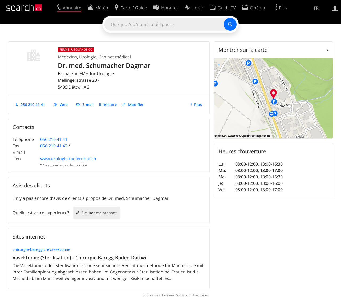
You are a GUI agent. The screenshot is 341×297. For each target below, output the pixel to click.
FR (316, 8)
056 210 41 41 (33, 104)
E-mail (88, 104)
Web (64, 104)
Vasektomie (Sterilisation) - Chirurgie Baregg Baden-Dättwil (80, 257)
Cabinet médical (115, 57)
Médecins (67, 57)
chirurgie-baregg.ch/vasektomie (41, 249)
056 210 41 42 (53, 146)
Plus (198, 104)
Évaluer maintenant (99, 212)
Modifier (136, 104)
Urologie (87, 57)
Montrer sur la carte (242, 49)
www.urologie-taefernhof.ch (68, 159)
